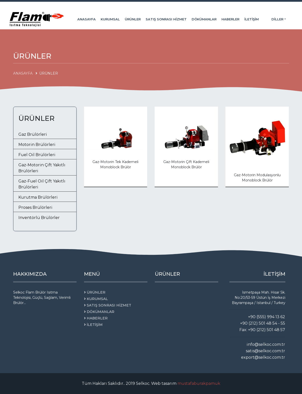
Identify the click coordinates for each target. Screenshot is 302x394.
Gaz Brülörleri (32, 134)
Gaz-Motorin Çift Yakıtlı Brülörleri (41, 168)
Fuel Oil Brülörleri (36, 154)
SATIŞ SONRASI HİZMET (166, 19)
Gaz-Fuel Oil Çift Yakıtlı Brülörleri (41, 184)
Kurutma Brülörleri (38, 197)
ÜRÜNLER (133, 19)
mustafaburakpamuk (198, 383)
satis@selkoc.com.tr (265, 351)
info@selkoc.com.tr (266, 344)
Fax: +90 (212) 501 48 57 (262, 329)
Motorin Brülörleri (36, 144)
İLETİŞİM (251, 19)
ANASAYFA (86, 19)
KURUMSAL (110, 19)
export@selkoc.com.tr (263, 357)
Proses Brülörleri (35, 207)
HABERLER (230, 19)
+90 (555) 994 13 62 (266, 316)
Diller (277, 19)
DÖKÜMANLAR (204, 19)
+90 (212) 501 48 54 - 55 (262, 323)
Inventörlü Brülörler (39, 217)
